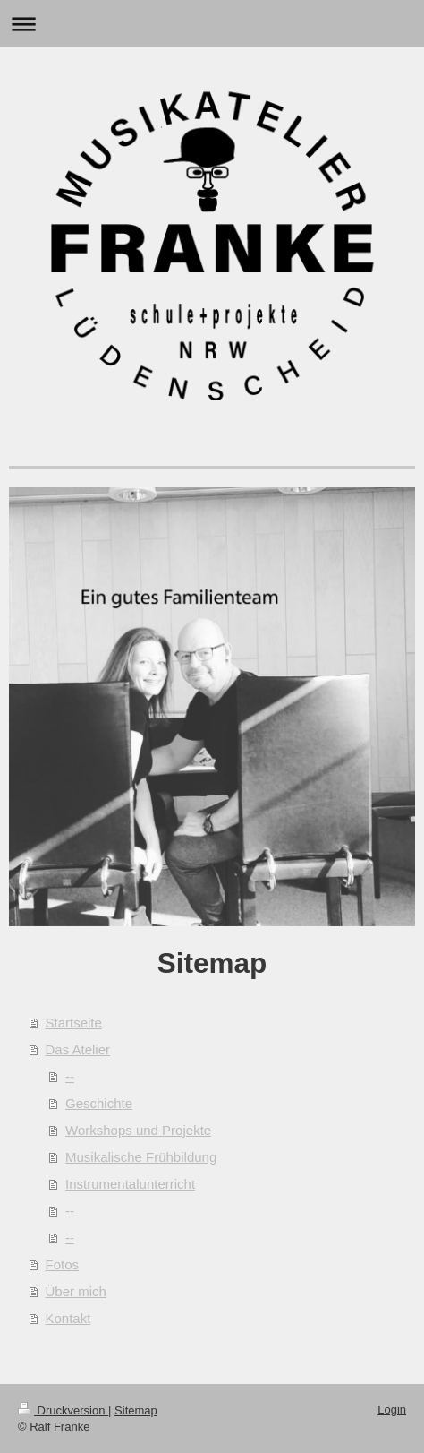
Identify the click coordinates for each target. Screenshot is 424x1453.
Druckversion (63, 1410)
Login (391, 1409)
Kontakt (68, 1318)
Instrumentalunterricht (130, 1183)
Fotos (63, 1264)
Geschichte (98, 1103)
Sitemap (135, 1410)
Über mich (76, 1291)
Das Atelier (78, 1049)
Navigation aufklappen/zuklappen (212, 23)
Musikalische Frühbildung (140, 1157)
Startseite (74, 1022)
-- (69, 1076)
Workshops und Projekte (138, 1130)
